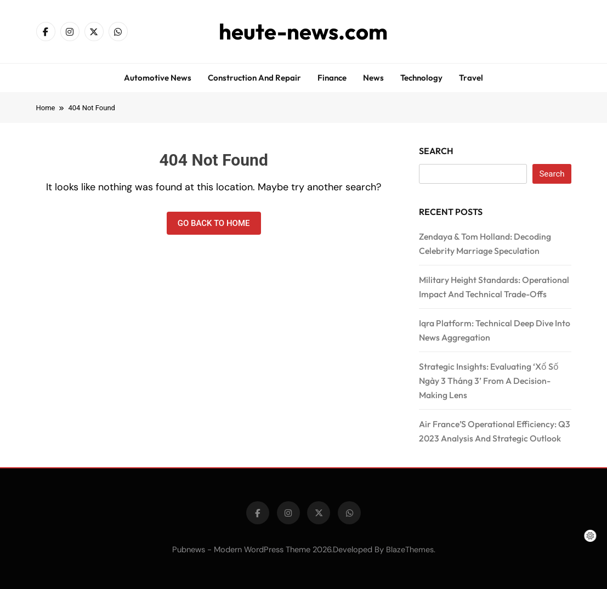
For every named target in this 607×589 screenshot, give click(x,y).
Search (436, 150)
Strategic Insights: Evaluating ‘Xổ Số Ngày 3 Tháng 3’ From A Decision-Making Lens (489, 380)
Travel (471, 77)
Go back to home (214, 223)
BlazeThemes (410, 549)
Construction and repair (254, 77)
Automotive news (157, 77)
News (373, 77)
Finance (332, 77)
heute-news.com (303, 31)
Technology (421, 77)
